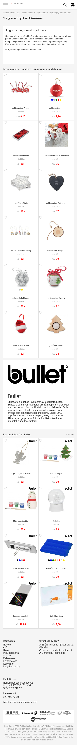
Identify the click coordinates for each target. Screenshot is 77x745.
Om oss (7, 655)
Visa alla (70, 434)
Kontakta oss (10, 661)
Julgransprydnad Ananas (60, 13)
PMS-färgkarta (11, 653)
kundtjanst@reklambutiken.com (20, 702)
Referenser (9, 658)
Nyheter (7, 644)
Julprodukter (41, 13)
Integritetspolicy (11, 666)
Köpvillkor (8, 663)
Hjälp (6, 650)
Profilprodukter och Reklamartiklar (18, 13)
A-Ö (5, 647)
